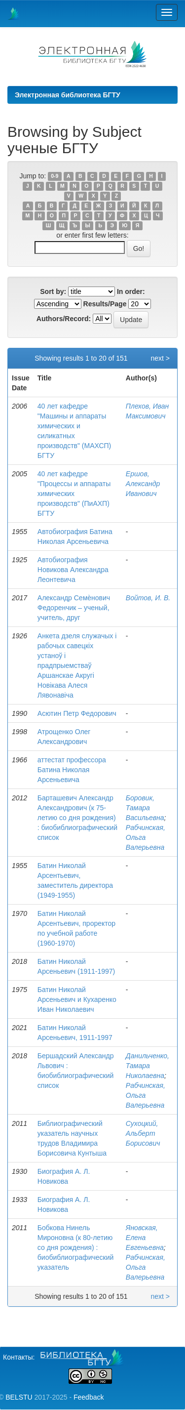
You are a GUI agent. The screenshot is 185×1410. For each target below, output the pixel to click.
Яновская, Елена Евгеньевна (145, 1237)
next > (160, 358)
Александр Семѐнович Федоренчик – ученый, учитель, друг (73, 608)
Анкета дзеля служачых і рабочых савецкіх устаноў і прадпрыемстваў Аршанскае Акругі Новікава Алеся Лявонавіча (77, 665)
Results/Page (105, 304)
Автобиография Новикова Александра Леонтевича (73, 569)
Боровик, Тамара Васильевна (145, 808)
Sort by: (53, 291)
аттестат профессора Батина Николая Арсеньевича (71, 770)
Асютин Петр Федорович (76, 713)
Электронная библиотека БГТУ (67, 95)
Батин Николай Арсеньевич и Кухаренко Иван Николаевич (76, 999)
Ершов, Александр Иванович (143, 484)
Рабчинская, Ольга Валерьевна (145, 837)
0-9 (54, 176)
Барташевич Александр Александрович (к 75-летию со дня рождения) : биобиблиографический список (77, 817)
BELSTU (18, 1397)
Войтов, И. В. (148, 598)
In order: (131, 291)
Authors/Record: (64, 319)
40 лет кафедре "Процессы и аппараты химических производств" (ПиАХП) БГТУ (74, 493)
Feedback (89, 1397)
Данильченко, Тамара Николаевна (147, 1065)
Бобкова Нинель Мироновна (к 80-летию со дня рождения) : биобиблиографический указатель (75, 1247)
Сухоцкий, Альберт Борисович (143, 1133)
